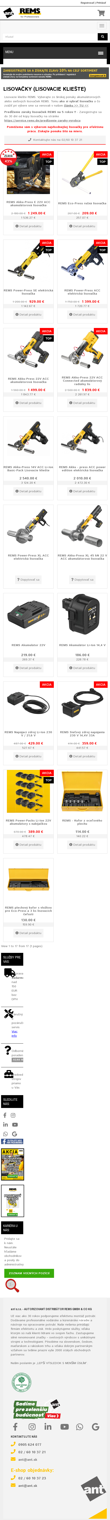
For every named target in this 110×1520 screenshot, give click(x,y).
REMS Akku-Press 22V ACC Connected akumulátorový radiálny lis (82, 380)
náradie (84, 1320)
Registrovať (87, 3)
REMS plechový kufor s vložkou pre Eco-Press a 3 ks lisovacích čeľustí (28, 911)
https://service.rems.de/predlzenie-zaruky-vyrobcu (42, 121)
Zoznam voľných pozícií (29, 1273)
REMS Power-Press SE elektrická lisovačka (28, 292)
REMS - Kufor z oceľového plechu (82, 822)
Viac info (14, 1033)
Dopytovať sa (28, 580)
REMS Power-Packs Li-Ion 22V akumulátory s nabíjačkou (28, 822)
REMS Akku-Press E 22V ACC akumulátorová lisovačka (28, 204)
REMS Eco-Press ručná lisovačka (82, 203)
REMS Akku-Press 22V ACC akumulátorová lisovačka (28, 380)
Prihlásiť (101, 3)
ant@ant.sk (27, 1459)
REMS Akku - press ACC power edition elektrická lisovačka (82, 469)
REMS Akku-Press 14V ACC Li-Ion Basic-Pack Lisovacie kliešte (28, 469)
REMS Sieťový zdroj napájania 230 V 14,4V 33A (82, 734)
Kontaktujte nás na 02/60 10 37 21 (55, 140)
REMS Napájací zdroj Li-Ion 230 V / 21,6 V (28, 734)
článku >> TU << (76, 106)
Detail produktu (28, 226)
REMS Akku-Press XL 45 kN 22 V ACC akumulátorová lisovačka (82, 557)
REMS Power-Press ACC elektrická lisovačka (82, 292)
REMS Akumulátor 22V (28, 645)
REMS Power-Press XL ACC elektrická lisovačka (28, 557)
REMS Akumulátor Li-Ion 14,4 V (82, 645)
